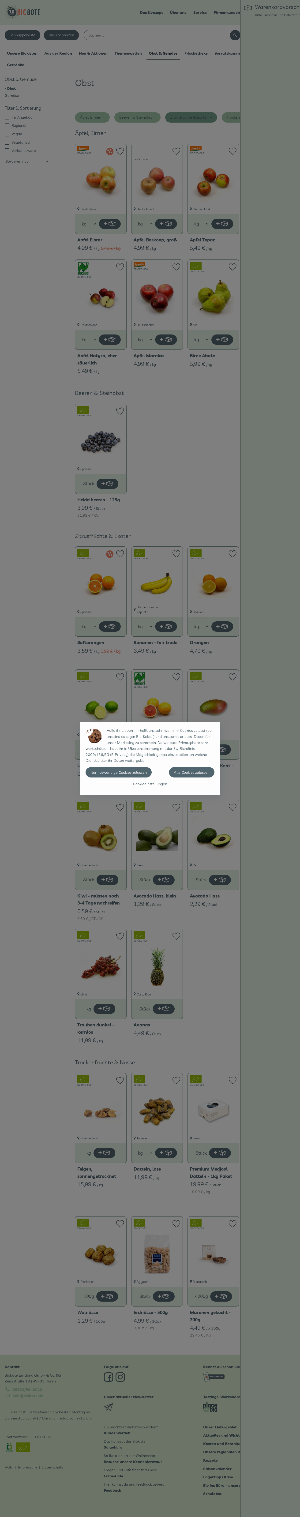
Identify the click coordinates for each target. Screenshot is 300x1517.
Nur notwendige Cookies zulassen (118, 772)
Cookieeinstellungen (150, 783)
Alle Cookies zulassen (192, 772)
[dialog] (150, 758)
